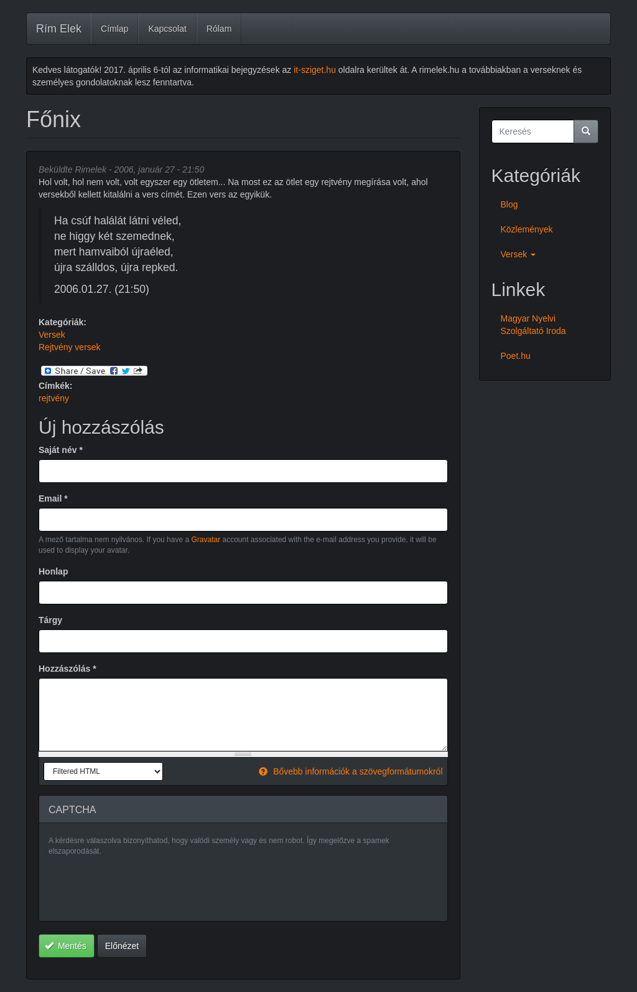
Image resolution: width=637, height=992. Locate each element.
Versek (52, 335)
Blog (509, 204)
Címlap (114, 29)
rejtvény (54, 398)
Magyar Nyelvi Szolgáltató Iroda (533, 324)
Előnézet (122, 946)
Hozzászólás (67, 669)
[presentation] (143, 887)
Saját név (61, 450)
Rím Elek (58, 28)
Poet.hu (516, 356)
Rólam (219, 29)
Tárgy (50, 620)
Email (53, 498)
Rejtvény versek (70, 347)
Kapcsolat (167, 29)
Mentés (65, 946)
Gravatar (205, 539)
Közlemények (527, 229)
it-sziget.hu (315, 70)
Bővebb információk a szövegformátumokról (350, 771)
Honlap (53, 571)
